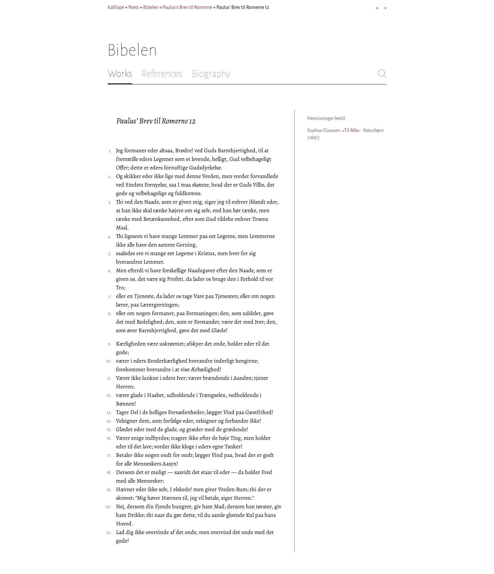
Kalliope (116, 7)
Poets (133, 7)
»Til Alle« (351, 130)
